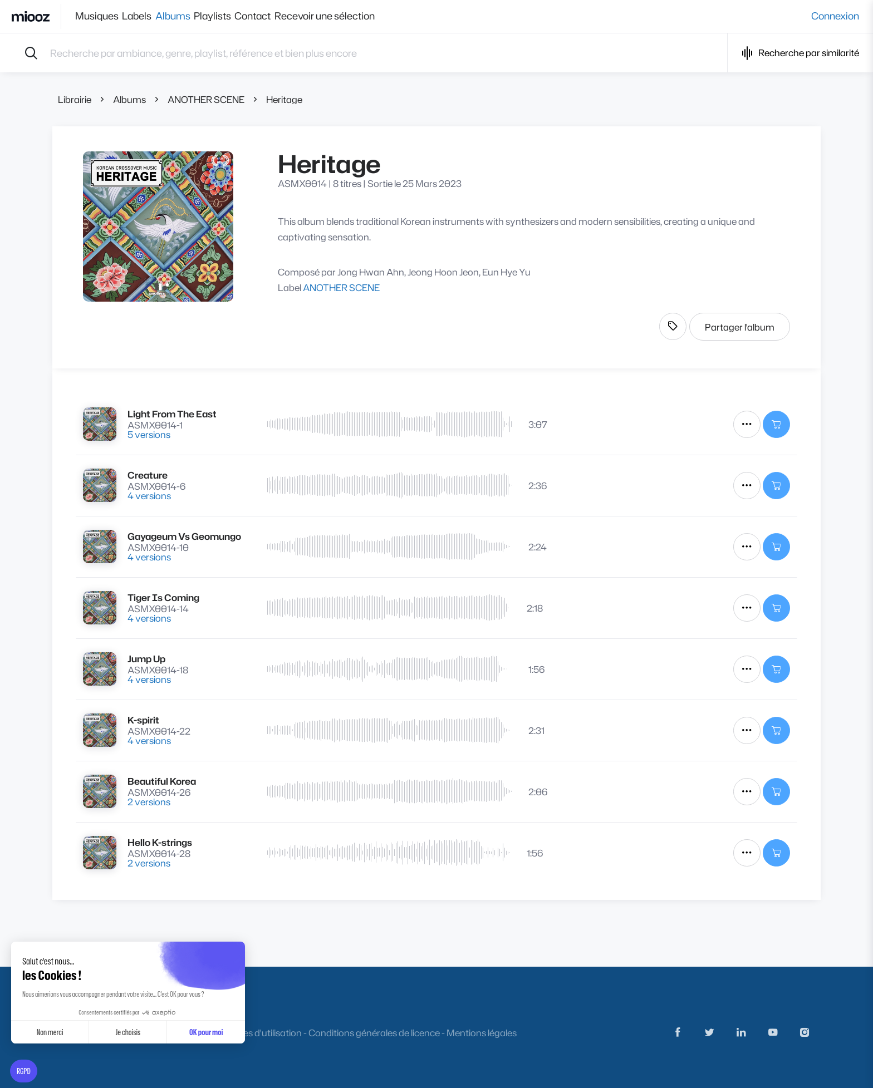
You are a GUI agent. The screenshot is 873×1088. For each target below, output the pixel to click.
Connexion (835, 16)
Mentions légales (482, 1032)
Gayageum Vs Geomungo (184, 536)
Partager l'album (739, 327)
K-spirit (143, 720)
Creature (147, 475)
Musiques (97, 16)
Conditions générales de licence (374, 1032)
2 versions (148, 801)
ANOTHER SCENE (206, 99)
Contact (292, 16)
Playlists (242, 16)
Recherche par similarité (800, 53)
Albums (192, 16)
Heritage (284, 99)
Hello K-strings (159, 842)
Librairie (74, 99)
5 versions (148, 434)
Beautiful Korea (161, 781)
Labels (146, 16)
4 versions (149, 495)
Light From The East (172, 414)
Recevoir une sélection (373, 16)
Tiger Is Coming (163, 597)
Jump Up (146, 658)
